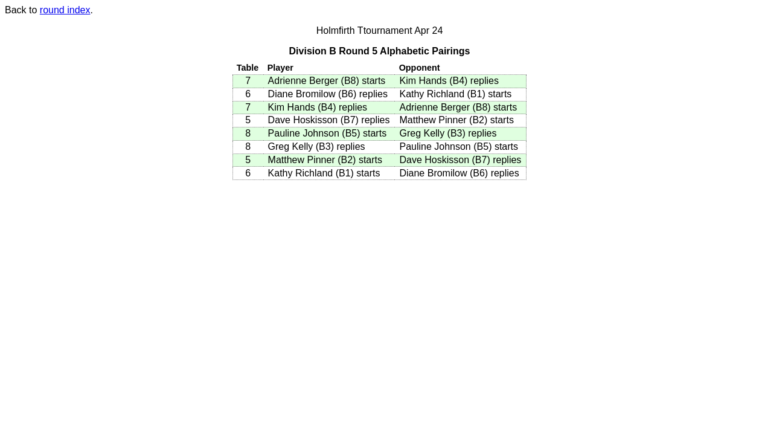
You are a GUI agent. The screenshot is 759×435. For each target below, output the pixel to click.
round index (65, 10)
